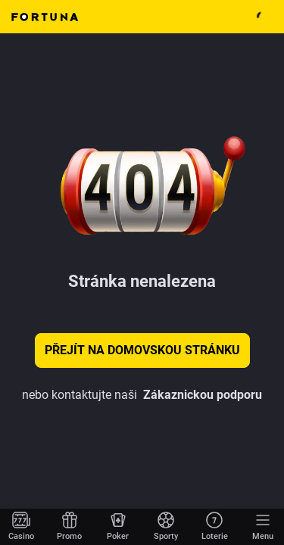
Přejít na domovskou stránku (142, 350)
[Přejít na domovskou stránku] (21, 527)
